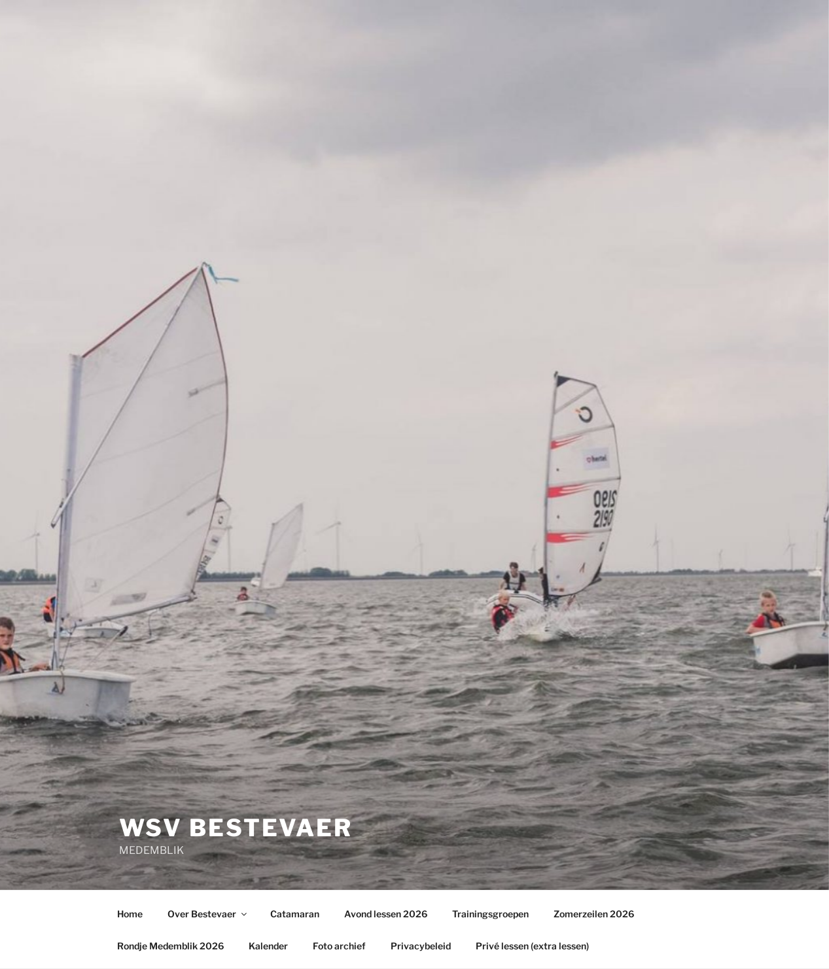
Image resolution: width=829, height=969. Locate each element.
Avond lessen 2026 (385, 913)
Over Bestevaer (208, 913)
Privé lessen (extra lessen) (532, 945)
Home (130, 913)
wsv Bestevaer (236, 827)
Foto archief (339, 945)
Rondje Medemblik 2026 (170, 945)
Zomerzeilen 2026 (594, 913)
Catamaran (294, 913)
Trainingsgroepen (490, 913)
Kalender (268, 945)
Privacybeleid (421, 945)
